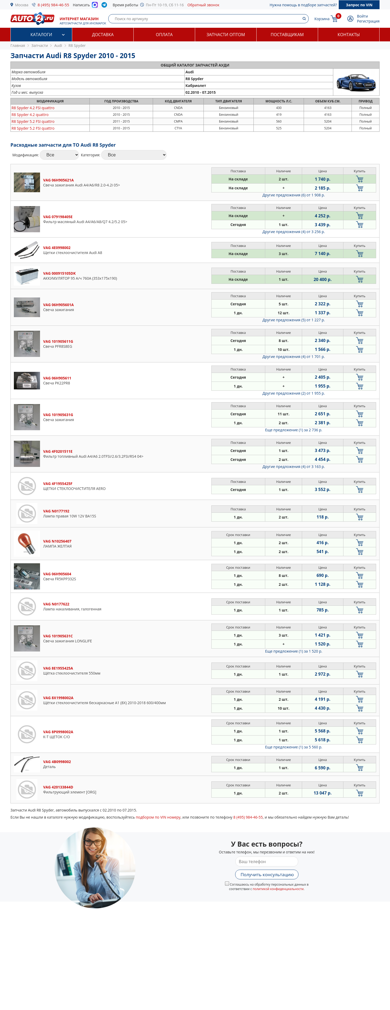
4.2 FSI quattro (33, 107)
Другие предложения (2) (293, 393)
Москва (22, 4)
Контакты (348, 34)
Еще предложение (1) (293, 429)
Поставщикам (287, 34)
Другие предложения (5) (293, 319)
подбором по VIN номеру (158, 817)
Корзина (322, 18)
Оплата (164, 34)
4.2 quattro (30, 114)
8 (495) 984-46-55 (53, 4)
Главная (17, 45)
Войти (362, 16)
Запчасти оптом (225, 34)
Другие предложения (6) (293, 194)
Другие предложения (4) (293, 231)
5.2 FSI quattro (33, 121)
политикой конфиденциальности (278, 889)
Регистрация (368, 21)
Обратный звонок (203, 4)
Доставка (103, 34)
